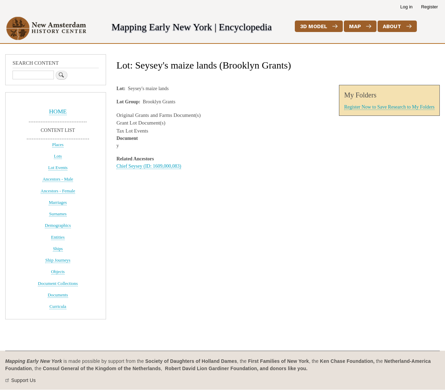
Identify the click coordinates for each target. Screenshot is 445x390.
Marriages (58, 202)
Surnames (57, 214)
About (392, 26)
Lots (58, 156)
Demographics (58, 225)
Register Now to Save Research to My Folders (389, 107)
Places (58, 144)
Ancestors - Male (57, 179)
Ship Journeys (57, 260)
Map (355, 26)
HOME (58, 111)
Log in (406, 6)
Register (429, 6)
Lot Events (58, 167)
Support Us (23, 380)
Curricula (57, 306)
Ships (58, 248)
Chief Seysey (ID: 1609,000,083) (148, 166)
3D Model (313, 26)
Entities (58, 237)
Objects (58, 271)
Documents (58, 295)
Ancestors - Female (58, 191)
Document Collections (58, 283)
